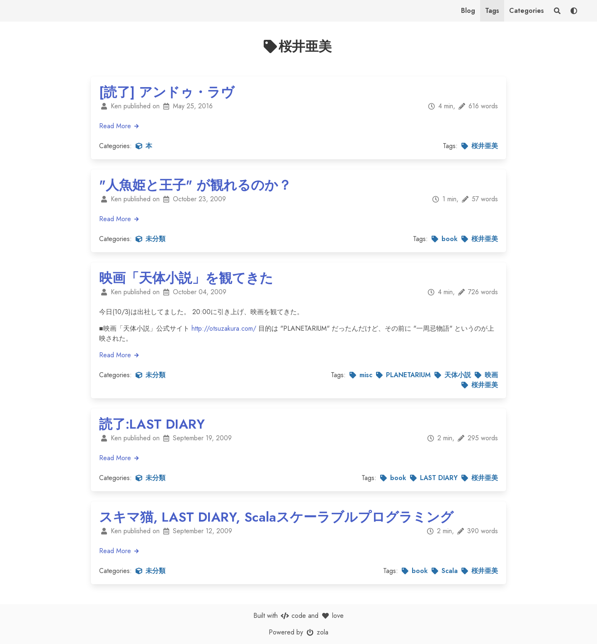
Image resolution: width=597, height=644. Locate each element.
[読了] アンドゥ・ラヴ (166, 92)
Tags (492, 10)
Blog (468, 10)
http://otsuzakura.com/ (224, 328)
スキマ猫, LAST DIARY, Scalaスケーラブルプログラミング (276, 517)
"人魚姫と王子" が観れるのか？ (195, 185)
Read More (119, 126)
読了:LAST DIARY (152, 424)
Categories (526, 10)
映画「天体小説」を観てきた (186, 278)
